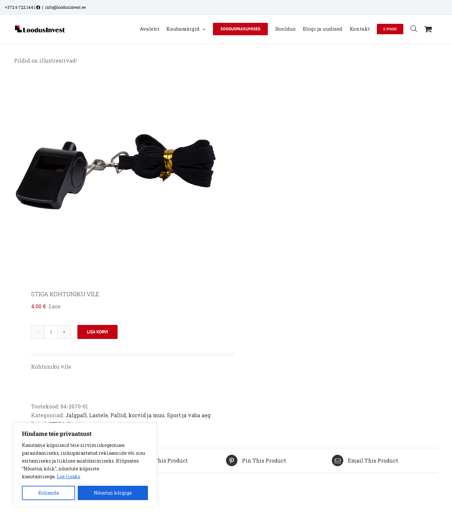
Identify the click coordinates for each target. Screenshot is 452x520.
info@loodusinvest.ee (65, 7)
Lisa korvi (97, 332)
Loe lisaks (68, 476)
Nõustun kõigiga (113, 493)
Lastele (98, 415)
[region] (85, 465)
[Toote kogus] (50, 332)
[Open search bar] (414, 28)
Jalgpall (76, 415)
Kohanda (48, 493)
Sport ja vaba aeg (189, 415)
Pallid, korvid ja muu (137, 415)
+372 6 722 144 (19, 7)
